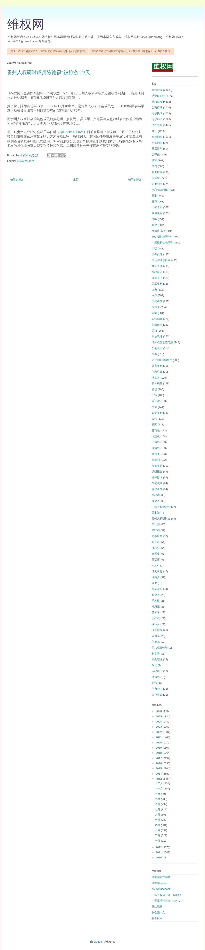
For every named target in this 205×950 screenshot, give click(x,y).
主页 (76, 179)
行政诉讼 (157, 119)
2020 (159, 742)
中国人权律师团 (161, 506)
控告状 (156, 307)
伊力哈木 (157, 688)
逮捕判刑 (157, 183)
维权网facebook (161, 888)
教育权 (156, 594)
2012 (159, 847)
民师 (154, 407)
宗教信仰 (157, 254)
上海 (154, 289)
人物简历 (157, 671)
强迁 (154, 131)
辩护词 (156, 530)
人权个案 (157, 207)
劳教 (154, 330)
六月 (158, 814)
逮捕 (154, 313)
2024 (159, 721)
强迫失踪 (157, 213)
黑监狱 (156, 177)
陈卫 (154, 583)
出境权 (156, 442)
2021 (159, 737)
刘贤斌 (156, 641)
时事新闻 (157, 536)
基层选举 (157, 148)
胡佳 (154, 665)
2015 (159, 768)
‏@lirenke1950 (70, 132)
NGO (155, 565)
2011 (159, 852)
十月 (158, 793)
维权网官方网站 (161, 877)
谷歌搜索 (157, 918)
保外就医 (157, 630)
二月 (158, 835)
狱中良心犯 (158, 95)
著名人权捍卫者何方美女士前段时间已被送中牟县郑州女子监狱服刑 (48, 51)
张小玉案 (157, 694)
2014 (159, 773)
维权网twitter (159, 883)
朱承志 (156, 636)
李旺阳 (156, 524)
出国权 (156, 553)
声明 (154, 248)
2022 (159, 732)
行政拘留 (157, 136)
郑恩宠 (156, 606)
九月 (158, 799)
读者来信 (157, 277)
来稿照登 (157, 483)
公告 (154, 418)
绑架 (154, 354)
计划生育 (157, 571)
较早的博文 (134, 179)
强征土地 (157, 266)
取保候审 (157, 324)
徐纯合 (156, 577)
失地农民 (157, 348)
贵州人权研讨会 (161, 518)
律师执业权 (158, 230)
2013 (159, 778)
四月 (158, 825)
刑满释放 (157, 301)
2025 (159, 716)
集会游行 (157, 588)
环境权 (156, 448)
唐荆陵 (156, 512)
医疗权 (156, 618)
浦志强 (156, 547)
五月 (158, 819)
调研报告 (157, 471)
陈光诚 (156, 401)
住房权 (156, 677)
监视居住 (157, 489)
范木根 (156, 600)
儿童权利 (157, 365)
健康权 (156, 500)
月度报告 (157, 172)
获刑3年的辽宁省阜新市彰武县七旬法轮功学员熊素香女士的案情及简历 (131, 51)
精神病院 (157, 383)
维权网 (25, 24)
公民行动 (157, 107)
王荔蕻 (156, 559)
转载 (154, 389)
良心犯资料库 (160, 189)
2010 (159, 857)
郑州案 (156, 453)
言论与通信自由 (161, 260)
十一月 (159, 788)
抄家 (154, 424)
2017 (159, 758)
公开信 (156, 154)
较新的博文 (17, 179)
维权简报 (157, 101)
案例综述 (157, 659)
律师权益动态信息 (162, 342)
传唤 (154, 219)
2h (82, 132)
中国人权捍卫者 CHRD (166, 894)
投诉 (154, 160)
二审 (154, 395)
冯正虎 (156, 436)
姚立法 (156, 541)
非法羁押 (157, 336)
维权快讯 (157, 113)
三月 (158, 830)
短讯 (154, 682)
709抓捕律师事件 (162, 236)
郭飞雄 (156, 430)
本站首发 (22, 160)
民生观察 (157, 906)
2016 (159, 763)
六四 (154, 295)
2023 (159, 726)
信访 (154, 166)
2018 (159, 752)
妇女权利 (157, 412)
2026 (159, 711)
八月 (158, 804)
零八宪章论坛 (160, 647)
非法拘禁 (157, 318)
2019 (159, 747)
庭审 (154, 201)
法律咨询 (157, 477)
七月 (158, 809)
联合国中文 (158, 912)
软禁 (31, 160)
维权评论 (157, 271)
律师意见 (157, 465)
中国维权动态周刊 (162, 242)
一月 (158, 840)
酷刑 (154, 195)
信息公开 (157, 371)
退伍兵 (156, 624)
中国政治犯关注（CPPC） (167, 900)
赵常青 (156, 653)
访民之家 (157, 125)
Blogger (98, 941)
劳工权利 (157, 283)
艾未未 (156, 612)
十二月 (159, 783)
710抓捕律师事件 (162, 360)
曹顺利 (156, 459)
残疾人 (156, 377)
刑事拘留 (157, 142)
